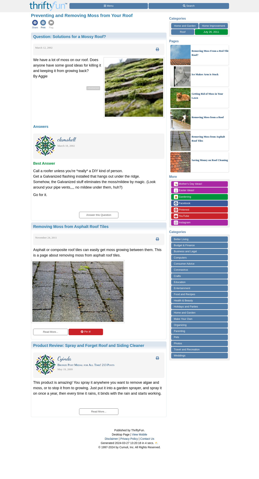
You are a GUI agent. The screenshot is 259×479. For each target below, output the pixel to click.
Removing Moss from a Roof (208, 117)
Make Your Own (183, 318)
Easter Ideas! (184, 190)
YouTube (181, 216)
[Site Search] (189, 6)
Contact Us (147, 438)
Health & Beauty (183, 300)
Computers (180, 257)
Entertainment (182, 288)
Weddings (180, 355)
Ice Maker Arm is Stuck (205, 74)
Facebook (182, 203)
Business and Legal (185, 251)
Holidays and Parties (186, 306)
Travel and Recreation (187, 349)
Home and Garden (185, 25)
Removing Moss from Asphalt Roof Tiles (208, 138)
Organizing (180, 324)
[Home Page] (48, 2)
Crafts (177, 276)
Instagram (182, 222)
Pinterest (181, 210)
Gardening (182, 197)
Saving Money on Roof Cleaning (210, 160)
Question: (69, 36)
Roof (182, 31)
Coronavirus (181, 269)
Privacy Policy (129, 438)
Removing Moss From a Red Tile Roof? (210, 52)
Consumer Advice (184, 263)
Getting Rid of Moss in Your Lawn (207, 95)
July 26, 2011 (211, 31)
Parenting (179, 331)
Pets (176, 337)
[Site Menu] (108, 6)
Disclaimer (111, 438)
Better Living (181, 239)
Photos (178, 343)
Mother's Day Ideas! (188, 184)
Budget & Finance (184, 245)
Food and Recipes (184, 294)
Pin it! (86, 331)
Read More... (50, 331)
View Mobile (139, 434)
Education (180, 282)
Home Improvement (213, 25)
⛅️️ (156, 443)
